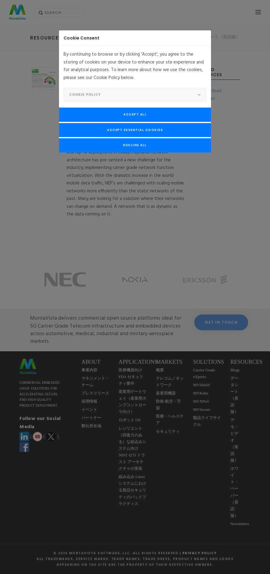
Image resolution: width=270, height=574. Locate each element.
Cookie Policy (85, 95)
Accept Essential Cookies (135, 130)
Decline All (135, 145)
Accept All (135, 114)
